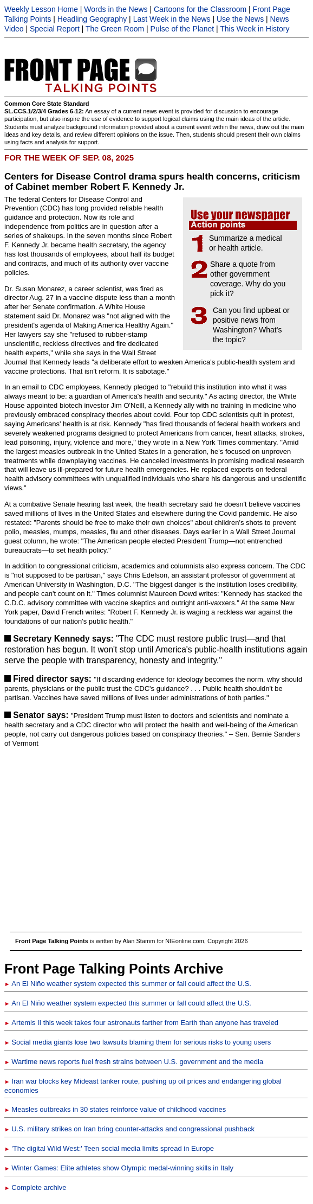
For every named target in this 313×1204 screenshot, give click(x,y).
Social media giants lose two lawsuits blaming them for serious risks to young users (137, 1042)
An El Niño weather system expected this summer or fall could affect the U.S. (127, 983)
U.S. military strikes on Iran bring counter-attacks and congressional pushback (129, 1129)
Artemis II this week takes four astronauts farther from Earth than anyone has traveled (141, 1023)
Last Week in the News (172, 19)
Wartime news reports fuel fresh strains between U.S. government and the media (133, 1062)
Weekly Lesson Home (41, 9)
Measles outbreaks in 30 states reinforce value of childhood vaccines (115, 1109)
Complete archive (35, 1187)
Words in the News (115, 9)
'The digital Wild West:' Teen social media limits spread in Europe (109, 1148)
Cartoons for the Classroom (200, 9)
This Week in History (254, 28)
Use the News (240, 19)
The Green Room (115, 28)
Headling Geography (92, 19)
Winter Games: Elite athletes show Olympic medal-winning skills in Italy (118, 1168)
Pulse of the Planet (182, 28)
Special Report (55, 28)
